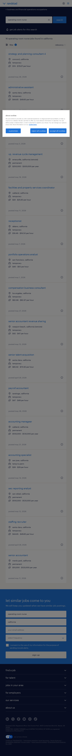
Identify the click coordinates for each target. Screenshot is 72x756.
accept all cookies (57, 131)
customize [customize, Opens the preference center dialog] (13, 131)
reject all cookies (39, 131)
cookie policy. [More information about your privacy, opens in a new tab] (33, 124)
